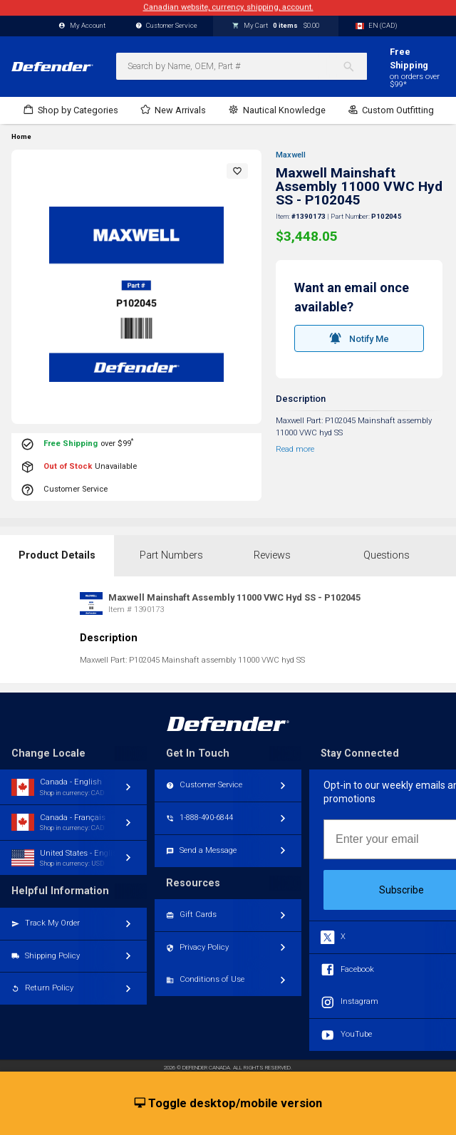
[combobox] (241, 66)
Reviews (272, 555)
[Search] (354, 66)
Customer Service (166, 26)
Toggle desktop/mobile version (228, 1103)
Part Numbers (171, 555)
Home (21, 136)
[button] (237, 171)
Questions (386, 555)
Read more (295, 449)
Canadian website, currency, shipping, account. (228, 7)
